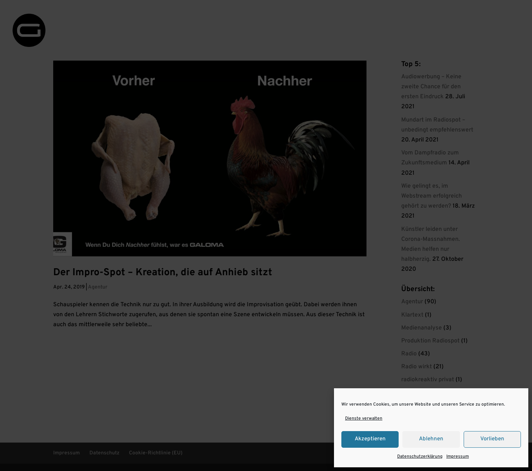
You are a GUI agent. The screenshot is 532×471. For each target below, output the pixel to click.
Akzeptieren (370, 439)
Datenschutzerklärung (420, 457)
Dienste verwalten (363, 418)
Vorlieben (492, 439)
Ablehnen (431, 439)
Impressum (457, 457)
